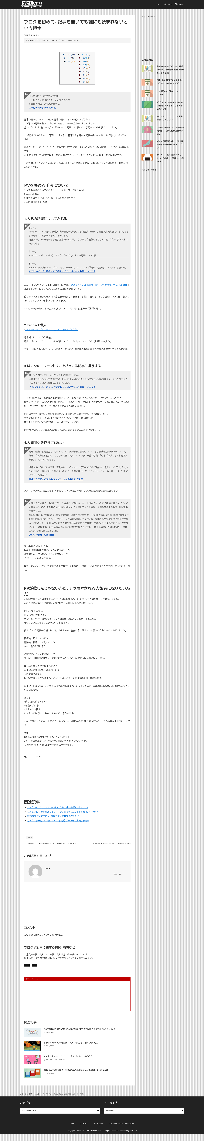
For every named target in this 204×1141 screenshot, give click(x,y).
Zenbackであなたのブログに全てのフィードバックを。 (51, 329)
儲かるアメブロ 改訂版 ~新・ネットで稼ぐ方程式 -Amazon (99, 285)
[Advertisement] (44, 776)
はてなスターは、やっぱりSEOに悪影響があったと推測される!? (58, 820)
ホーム (72, 1130)
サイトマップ (84, 1130)
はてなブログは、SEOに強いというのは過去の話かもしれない (57, 807)
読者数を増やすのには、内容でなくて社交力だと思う (53, 816)
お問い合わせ (62, 970)
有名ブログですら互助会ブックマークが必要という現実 (56, 479)
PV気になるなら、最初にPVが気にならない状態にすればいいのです (62, 271)
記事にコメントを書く (37, 970)
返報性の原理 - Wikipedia (41, 535)
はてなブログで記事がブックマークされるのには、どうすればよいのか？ (62, 812)
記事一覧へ (118, 879)
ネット (41, 35)
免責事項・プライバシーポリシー (121, 1130)
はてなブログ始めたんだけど (43, 108)
